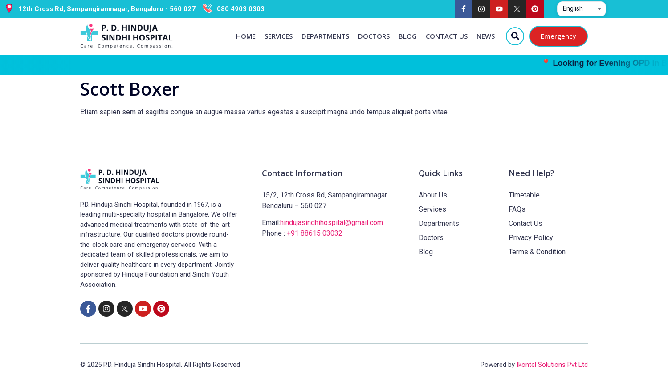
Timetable (524, 195)
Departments (325, 36)
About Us (433, 195)
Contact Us (446, 36)
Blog (407, 36)
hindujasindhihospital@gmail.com (331, 222)
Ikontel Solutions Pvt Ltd (552, 365)
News (485, 36)
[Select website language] (581, 8)
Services (278, 36)
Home (245, 36)
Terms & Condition (537, 252)
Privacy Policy (531, 237)
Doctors (373, 36)
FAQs (517, 209)
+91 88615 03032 (314, 233)
